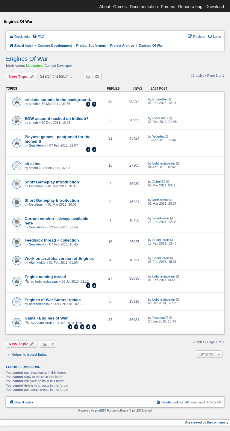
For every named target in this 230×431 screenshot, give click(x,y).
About (104, 6)
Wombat (158, 136)
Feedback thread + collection (52, 240)
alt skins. (33, 164)
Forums (168, 6)
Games (120, 6)
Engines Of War (27, 58)
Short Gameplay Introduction (52, 182)
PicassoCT (160, 118)
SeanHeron (37, 145)
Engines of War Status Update (53, 300)
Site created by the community (206, 422)
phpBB (99, 410)
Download (214, 6)
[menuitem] (38, 36)
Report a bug (190, 6)
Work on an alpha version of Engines (59, 258)
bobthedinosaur (163, 163)
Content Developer (58, 65)
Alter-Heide (37, 262)
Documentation (144, 6)
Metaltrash (36, 186)
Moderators (34, 65)
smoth (33, 104)
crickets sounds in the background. (58, 99)
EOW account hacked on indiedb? (56, 118)
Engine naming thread (45, 277)
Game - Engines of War (46, 318)
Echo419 (158, 181)
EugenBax (160, 99)
